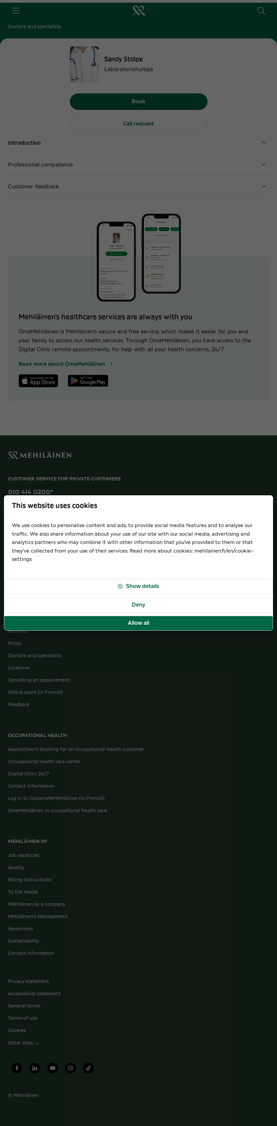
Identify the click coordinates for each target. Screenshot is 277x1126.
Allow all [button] (138, 623)
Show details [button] (138, 586)
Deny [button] (138, 605)
